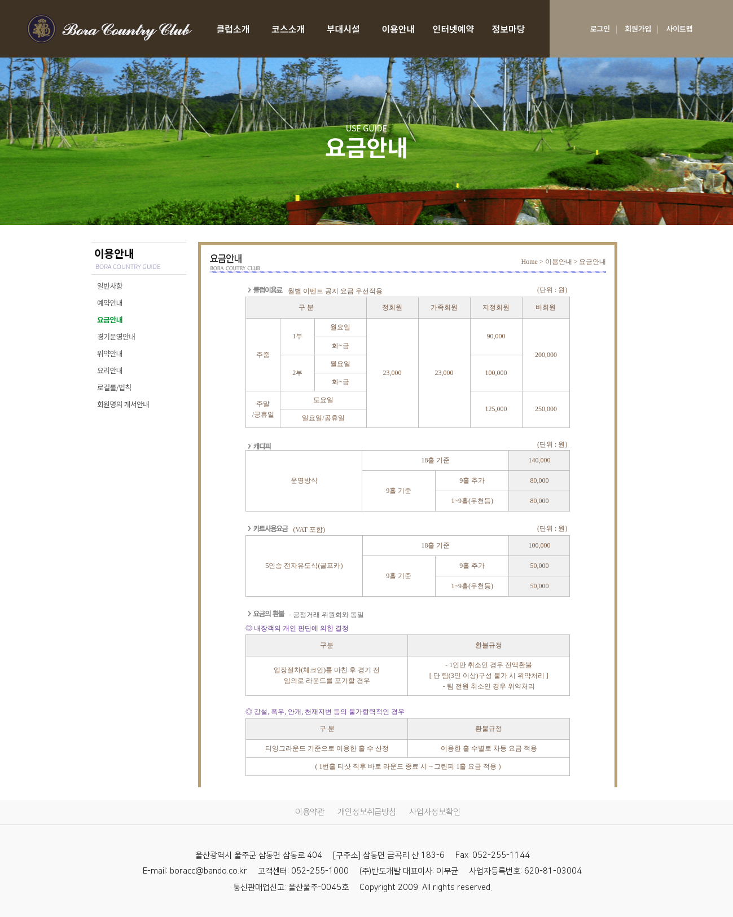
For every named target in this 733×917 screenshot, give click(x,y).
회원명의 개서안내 (123, 404)
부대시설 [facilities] (343, 29)
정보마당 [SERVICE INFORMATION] (508, 29)
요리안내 (109, 370)
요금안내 (109, 319)
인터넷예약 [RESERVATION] (454, 29)
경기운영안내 (116, 336)
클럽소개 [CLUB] (233, 29)
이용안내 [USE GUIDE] (398, 29)
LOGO (109, 29)
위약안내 (109, 353)
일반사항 (109, 285)
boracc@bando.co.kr (208, 871)
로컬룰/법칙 (114, 387)
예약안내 (109, 302)
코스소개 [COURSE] (288, 29)
